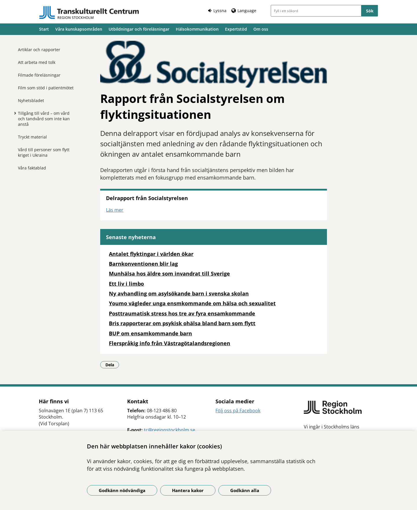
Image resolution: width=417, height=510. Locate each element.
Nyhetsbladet (31, 100)
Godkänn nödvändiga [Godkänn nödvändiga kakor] (122, 490)
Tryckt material (32, 137)
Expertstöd (236, 29)
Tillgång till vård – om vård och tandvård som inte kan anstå (44, 118)
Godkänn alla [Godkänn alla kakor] (244, 490)
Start (44, 29)
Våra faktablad (32, 168)
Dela (112, 364)
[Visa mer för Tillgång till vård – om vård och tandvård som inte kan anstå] (13, 113)
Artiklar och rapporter (39, 49)
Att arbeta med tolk (36, 62)
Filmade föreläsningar (39, 75)
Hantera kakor (188, 490)
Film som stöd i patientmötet (46, 87)
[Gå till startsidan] (89, 12)
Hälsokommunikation (197, 29)
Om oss (260, 29)
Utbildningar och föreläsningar (139, 29)
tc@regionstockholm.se (169, 430)
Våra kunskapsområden (78, 29)
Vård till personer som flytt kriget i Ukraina (44, 152)
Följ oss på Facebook (237, 410)
